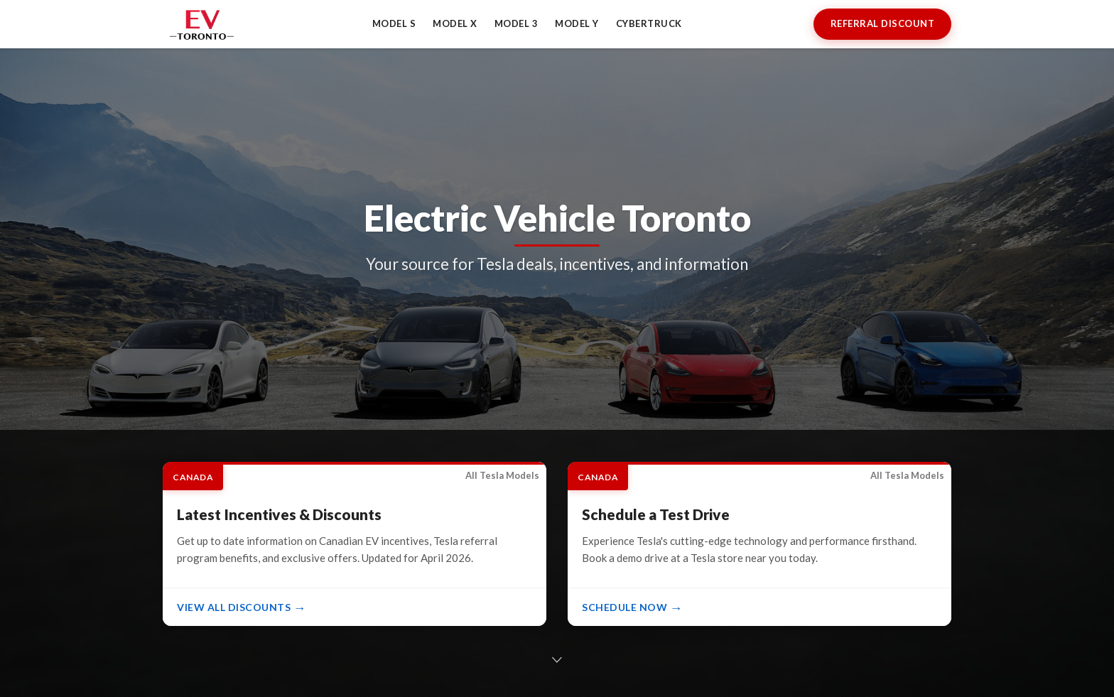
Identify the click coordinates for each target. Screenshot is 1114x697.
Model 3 (516, 23)
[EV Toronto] (202, 24)
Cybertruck (649, 23)
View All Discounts (234, 607)
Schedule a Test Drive (656, 514)
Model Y (577, 23)
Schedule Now (624, 607)
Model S (394, 23)
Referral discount (883, 23)
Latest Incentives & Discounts (279, 514)
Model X (455, 23)
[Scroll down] (557, 660)
